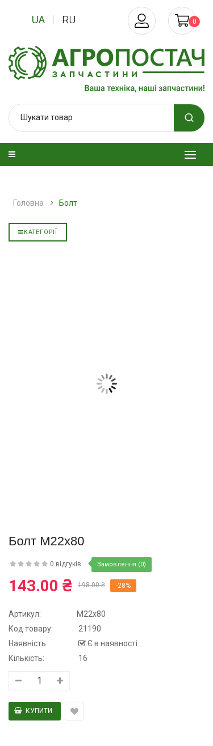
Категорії (37, 232)
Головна (28, 203)
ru (69, 20)
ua (38, 20)
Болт (68, 203)
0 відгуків (65, 564)
